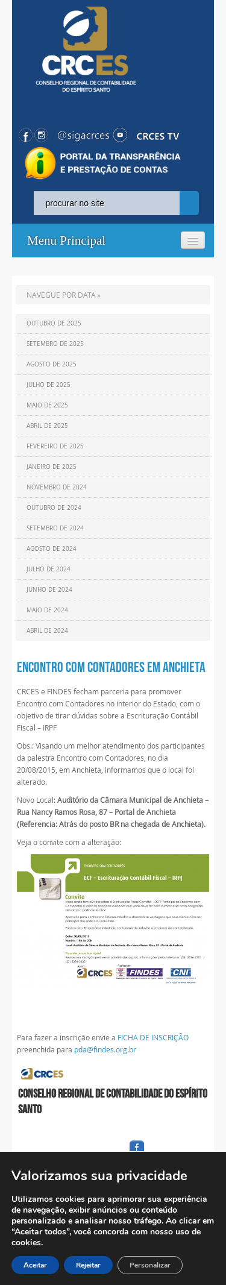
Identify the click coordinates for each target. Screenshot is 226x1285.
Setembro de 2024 (55, 528)
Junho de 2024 (49, 590)
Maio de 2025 (47, 405)
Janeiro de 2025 (52, 467)
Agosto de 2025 (52, 364)
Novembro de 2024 (57, 487)
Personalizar (150, 1265)
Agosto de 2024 (52, 549)
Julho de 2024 (49, 569)
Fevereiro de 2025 (55, 446)
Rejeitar (88, 1265)
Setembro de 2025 (55, 344)
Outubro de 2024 (54, 508)
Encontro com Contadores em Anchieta (111, 667)
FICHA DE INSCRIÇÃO (153, 1037)
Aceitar (35, 1265)
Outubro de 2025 (54, 323)
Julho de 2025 (49, 385)
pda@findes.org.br (105, 1049)
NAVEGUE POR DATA (61, 295)
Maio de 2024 (47, 610)
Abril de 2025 (47, 426)
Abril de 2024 (47, 631)
